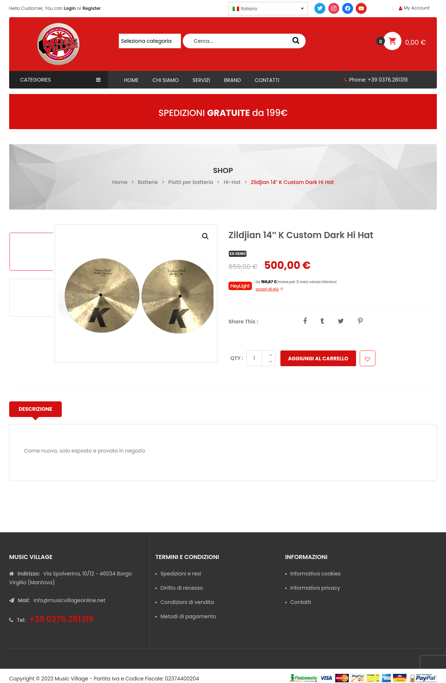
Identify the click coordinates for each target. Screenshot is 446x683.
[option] (32, 252)
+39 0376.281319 (387, 79)
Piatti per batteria (190, 182)
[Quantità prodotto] (253, 358)
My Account (417, 8)
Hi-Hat (232, 182)
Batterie (148, 182)
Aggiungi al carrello (317, 358)
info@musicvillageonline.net (70, 600)
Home (120, 182)
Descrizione (35, 409)
